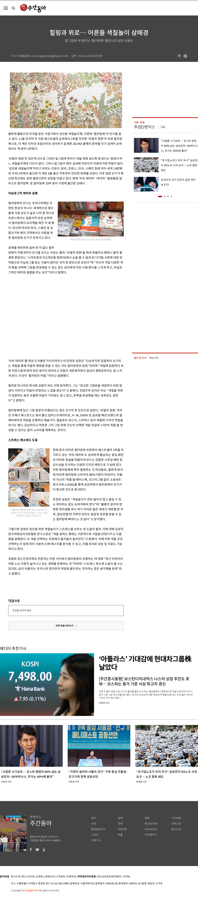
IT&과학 (122, 829)
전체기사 (96, 840)
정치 (93, 818)
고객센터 (60, 876)
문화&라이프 (98, 829)
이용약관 (71, 876)
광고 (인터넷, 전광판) (33, 876)
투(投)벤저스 (144, 126)
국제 (120, 823)
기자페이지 (151, 834)
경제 (120, 818)
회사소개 (15, 876)
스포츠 (95, 834)
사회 (93, 823)
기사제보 (176, 818)
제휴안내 (49, 876)
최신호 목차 (151, 823)
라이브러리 (151, 829)
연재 (147, 818)
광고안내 (176, 829)
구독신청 (176, 823)
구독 (163, 127)
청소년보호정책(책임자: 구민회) (113, 876)
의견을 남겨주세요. (22, 610)
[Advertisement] (36, 316)
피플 (120, 834)
